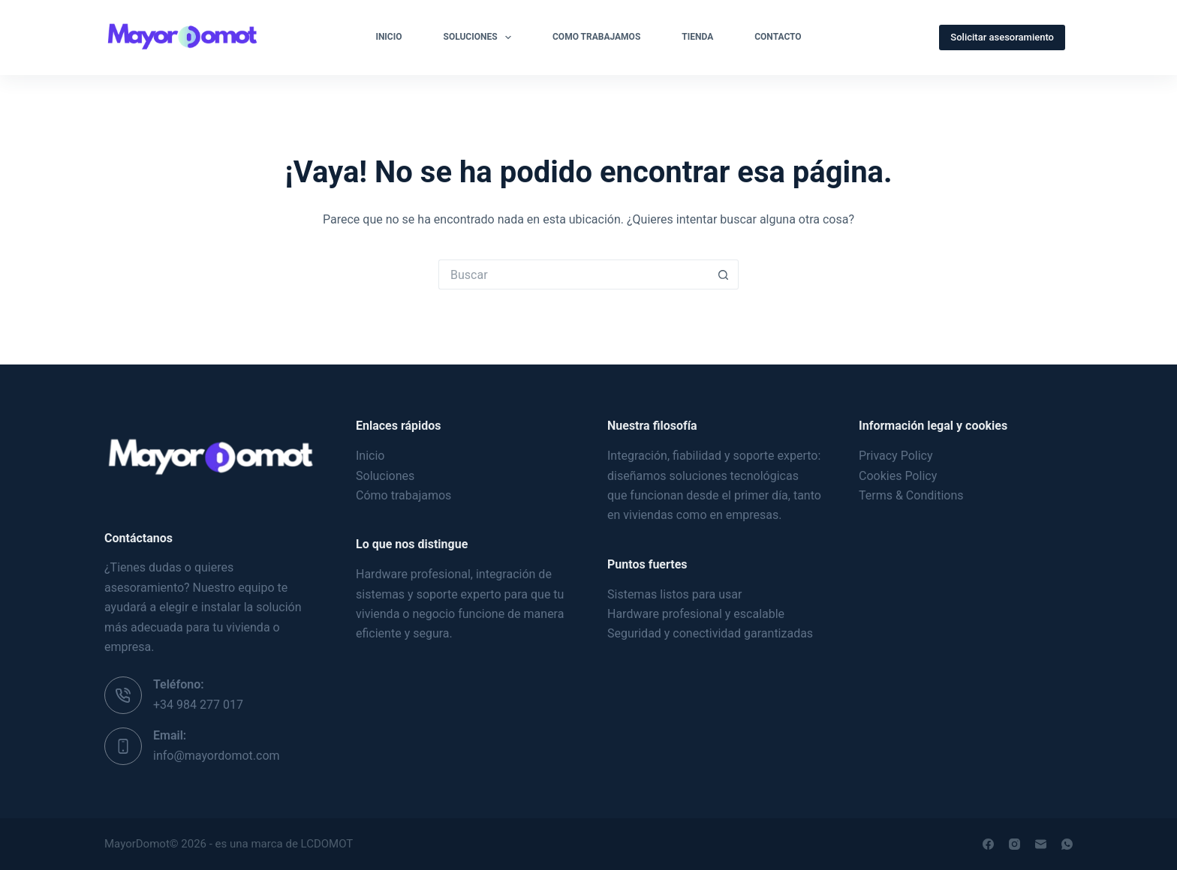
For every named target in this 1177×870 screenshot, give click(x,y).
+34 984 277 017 (198, 705)
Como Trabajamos (596, 37)
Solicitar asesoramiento (1002, 37)
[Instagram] (1014, 844)
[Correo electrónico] (1040, 844)
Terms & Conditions (911, 495)
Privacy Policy (896, 455)
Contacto (777, 37)
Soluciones (481, 37)
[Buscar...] (573, 275)
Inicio (388, 37)
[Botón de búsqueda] (724, 275)
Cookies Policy (898, 476)
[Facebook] (988, 844)
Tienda (697, 37)
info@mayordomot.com (216, 755)
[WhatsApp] (1067, 844)
